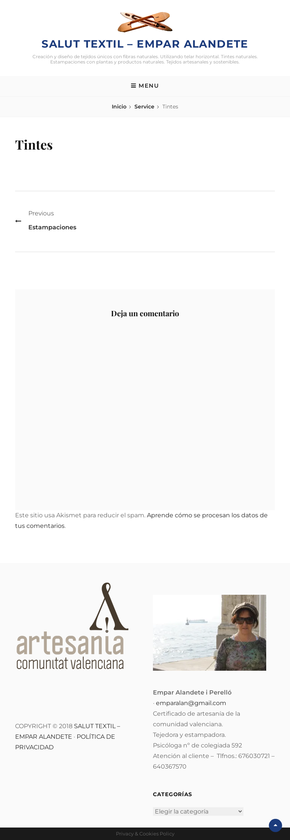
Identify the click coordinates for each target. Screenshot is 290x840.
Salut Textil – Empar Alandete (145, 43)
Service (144, 106)
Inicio (119, 106)
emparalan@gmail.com (191, 703)
